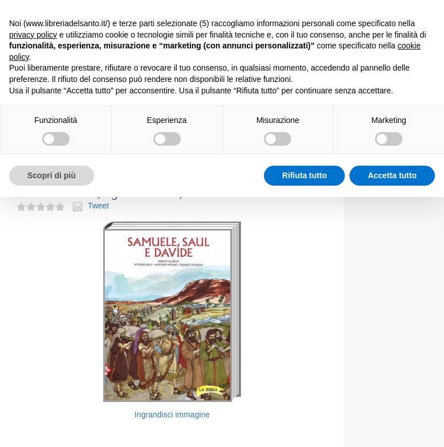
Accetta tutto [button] (392, 175)
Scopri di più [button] (51, 175)
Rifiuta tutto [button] (304, 175)
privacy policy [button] (33, 34)
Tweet (98, 205)
